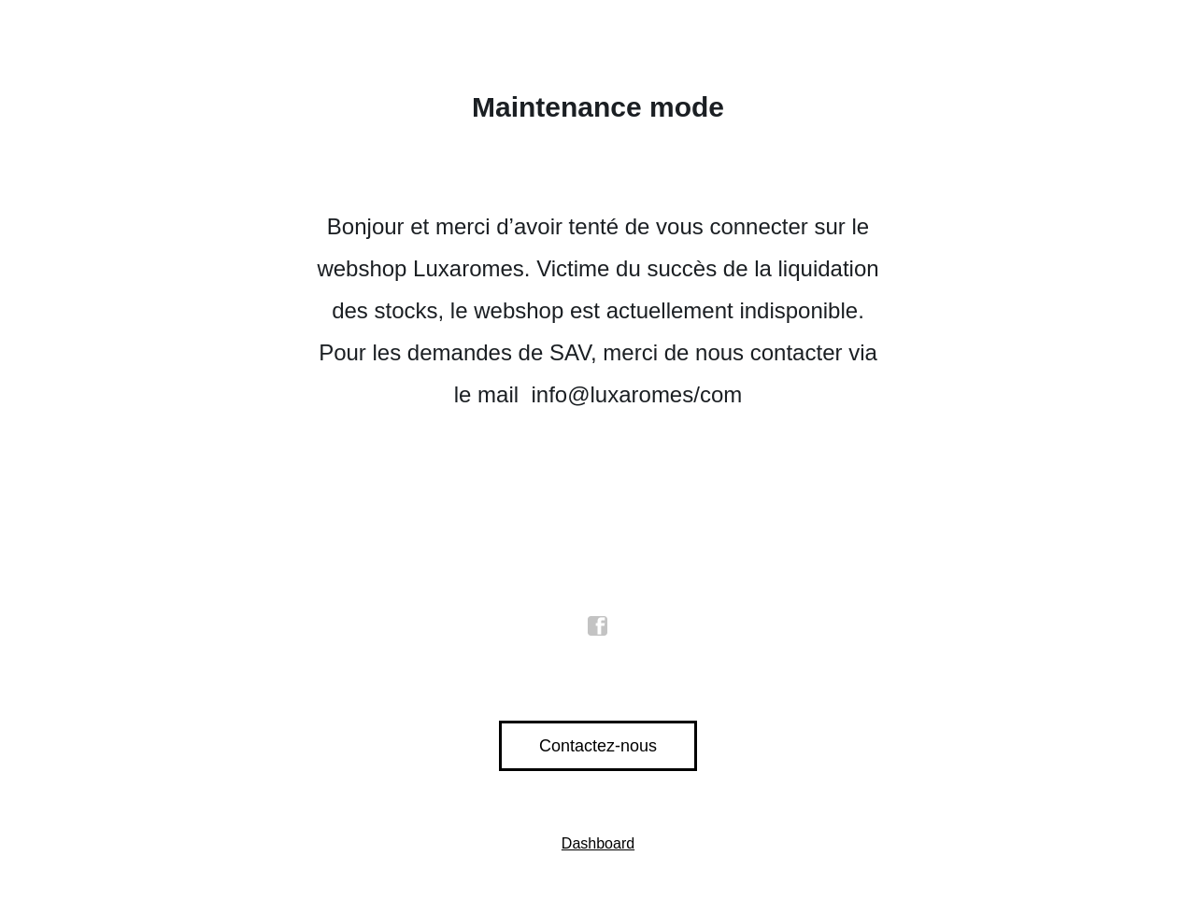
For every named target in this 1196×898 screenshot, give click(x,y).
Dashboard (598, 843)
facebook (598, 626)
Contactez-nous (598, 746)
